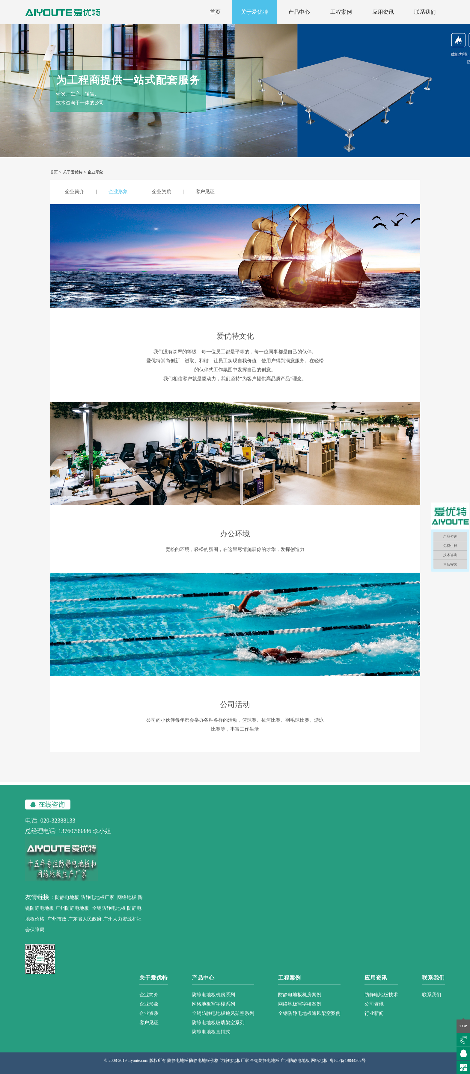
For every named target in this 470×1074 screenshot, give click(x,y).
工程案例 (341, 12)
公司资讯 (374, 1011)
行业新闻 (374, 1020)
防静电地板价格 (204, 1067)
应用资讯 (383, 12)
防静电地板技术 (381, 1001)
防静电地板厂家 (97, 904)
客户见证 (205, 191)
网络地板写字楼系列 (213, 1011)
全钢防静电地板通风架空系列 (223, 1020)
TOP (463, 1026)
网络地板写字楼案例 (299, 1011)
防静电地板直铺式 (211, 1038)
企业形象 (118, 191)
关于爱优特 (254, 12)
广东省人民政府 (85, 925)
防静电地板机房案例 (299, 1001)
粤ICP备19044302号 (348, 1067)
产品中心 (299, 12)
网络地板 (126, 904)
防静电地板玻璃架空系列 (218, 1029)
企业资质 (161, 191)
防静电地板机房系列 (213, 1001)
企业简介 (74, 191)
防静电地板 (67, 904)
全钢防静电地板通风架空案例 (309, 1020)
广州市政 (57, 925)
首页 (215, 12)
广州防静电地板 (72, 915)
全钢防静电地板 (109, 915)
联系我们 (425, 12)
